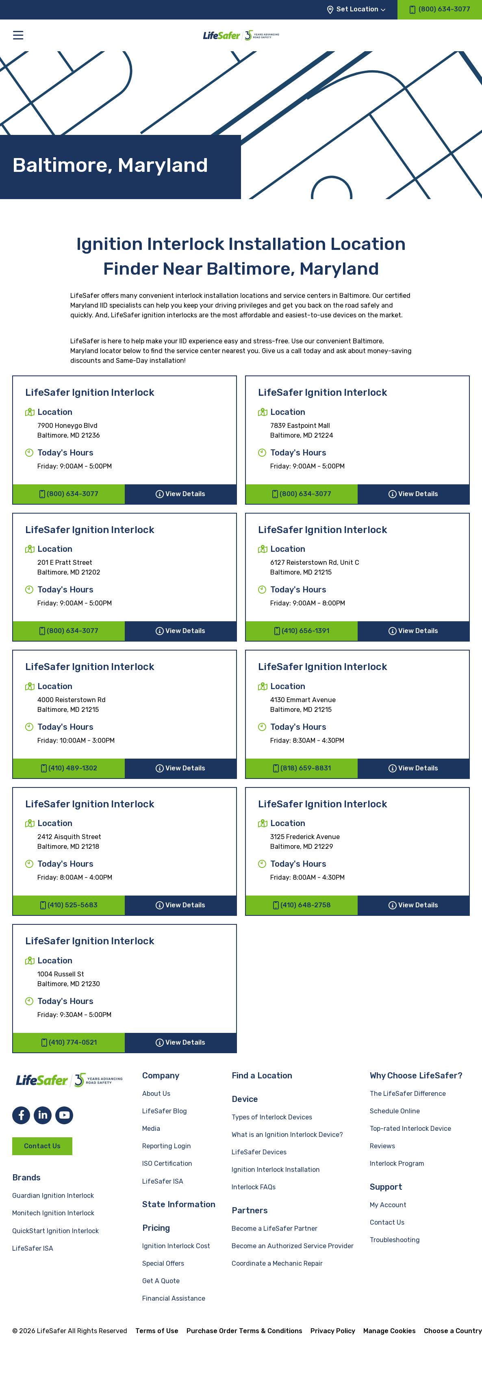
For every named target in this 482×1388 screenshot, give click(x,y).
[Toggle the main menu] (18, 35)
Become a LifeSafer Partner (274, 1228)
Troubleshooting (395, 1240)
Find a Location (262, 1075)
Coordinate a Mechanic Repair (277, 1263)
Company (160, 1075)
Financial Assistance (173, 1298)
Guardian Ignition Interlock (53, 1195)
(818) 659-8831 (302, 768)
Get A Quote (161, 1281)
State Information (178, 1204)
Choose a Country (453, 1331)
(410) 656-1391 (301, 631)
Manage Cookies (389, 1331)
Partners (250, 1210)
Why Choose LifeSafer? (416, 1075)
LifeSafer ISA (32, 1248)
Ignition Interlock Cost (176, 1246)
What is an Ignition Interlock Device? (287, 1135)
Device (245, 1099)
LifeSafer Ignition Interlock (89, 392)
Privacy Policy (332, 1331)
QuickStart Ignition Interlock (55, 1231)
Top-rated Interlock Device (410, 1128)
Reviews (382, 1146)
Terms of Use (156, 1331)
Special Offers (163, 1263)
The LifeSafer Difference (408, 1093)
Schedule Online (395, 1111)
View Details (180, 494)
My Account (388, 1205)
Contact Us (42, 1146)
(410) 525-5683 (69, 905)
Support (386, 1187)
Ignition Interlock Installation (276, 1169)
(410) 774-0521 (69, 1043)
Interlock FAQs (254, 1187)
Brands (26, 1177)
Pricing (156, 1228)
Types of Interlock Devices (272, 1117)
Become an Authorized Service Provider (293, 1246)
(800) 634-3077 (68, 494)
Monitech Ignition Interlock (53, 1213)
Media (151, 1128)
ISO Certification (167, 1163)
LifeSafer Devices (259, 1152)
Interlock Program (397, 1163)
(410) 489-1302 (69, 768)
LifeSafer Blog (164, 1111)
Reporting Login (166, 1146)
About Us (156, 1093)
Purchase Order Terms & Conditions (244, 1331)
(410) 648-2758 (302, 905)
